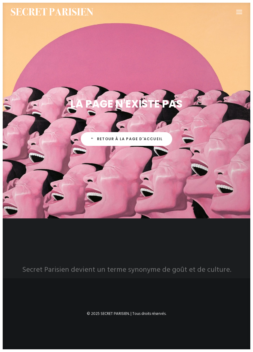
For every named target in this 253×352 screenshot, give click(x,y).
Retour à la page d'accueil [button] (126, 138)
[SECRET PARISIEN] (52, 12)
